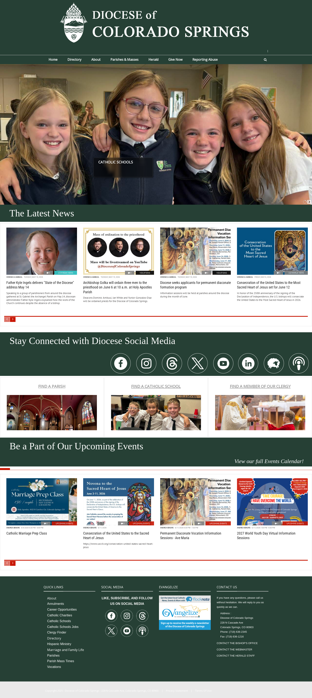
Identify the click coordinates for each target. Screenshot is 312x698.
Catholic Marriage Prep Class (26, 533)
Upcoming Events (64, 523)
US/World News (296, 273)
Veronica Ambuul (14, 277)
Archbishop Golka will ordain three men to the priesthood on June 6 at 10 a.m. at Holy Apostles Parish (117, 287)
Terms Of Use (203, 690)
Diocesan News (65, 273)
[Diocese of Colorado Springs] (156, 22)
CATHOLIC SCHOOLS (129, 162)
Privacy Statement (177, 690)
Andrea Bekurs (13, 528)
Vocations (145, 273)
